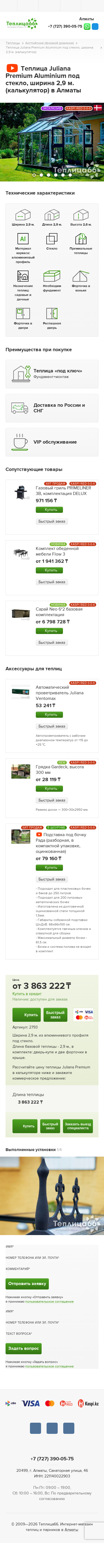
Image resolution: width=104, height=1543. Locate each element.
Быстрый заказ (52, 521)
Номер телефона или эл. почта (32, 1257)
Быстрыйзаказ (55, 1014)
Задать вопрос (23, 1348)
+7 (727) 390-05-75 (65, 26)
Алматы (71, 1530)
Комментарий (17, 1269)
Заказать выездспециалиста (78, 1126)
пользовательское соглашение (49, 1301)
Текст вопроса (18, 1333)
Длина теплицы (28, 1095)
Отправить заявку (27, 1284)
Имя (9, 1246)
